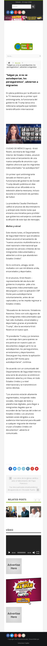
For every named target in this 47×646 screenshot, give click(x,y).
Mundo (17, 63)
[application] (23, 545)
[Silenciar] (34, 552)
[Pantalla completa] (38, 552)
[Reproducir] (9, 552)
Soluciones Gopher (23, 643)
